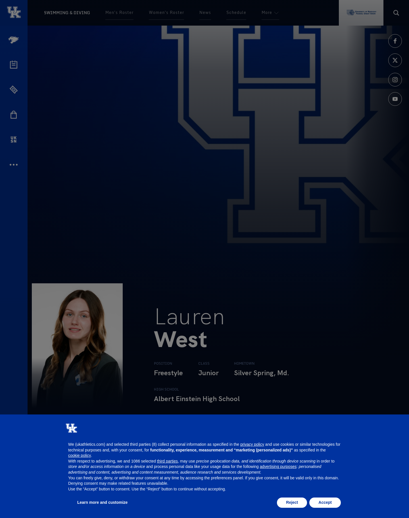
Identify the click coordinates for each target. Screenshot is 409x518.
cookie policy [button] (79, 455)
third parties (167, 461)
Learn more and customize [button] (102, 502)
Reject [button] (292, 502)
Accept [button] (325, 502)
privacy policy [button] (252, 444)
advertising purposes (278, 466)
